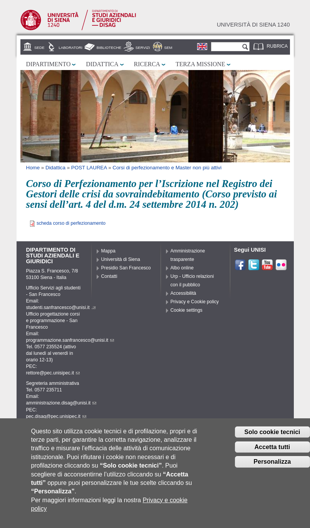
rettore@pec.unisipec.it (53, 373)
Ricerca (147, 64)
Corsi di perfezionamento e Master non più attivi (166, 167)
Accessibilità (183, 293)
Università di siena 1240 (253, 25)
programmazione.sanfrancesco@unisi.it (70, 340)
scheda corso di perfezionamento (71, 223)
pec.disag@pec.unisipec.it (56, 416)
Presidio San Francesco (126, 268)
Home (33, 167)
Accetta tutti (272, 453)
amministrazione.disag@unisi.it (61, 403)
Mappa (108, 251)
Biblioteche (109, 47)
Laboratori (70, 47)
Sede (39, 47)
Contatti (109, 276)
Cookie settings (187, 310)
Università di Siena (120, 259)
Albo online (182, 268)
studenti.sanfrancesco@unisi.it (61, 307)
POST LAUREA (89, 167)
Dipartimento (48, 64)
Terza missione (200, 64)
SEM (168, 47)
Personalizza (272, 468)
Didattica (102, 64)
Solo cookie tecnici (272, 438)
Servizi (143, 47)
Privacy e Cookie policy (195, 301)
